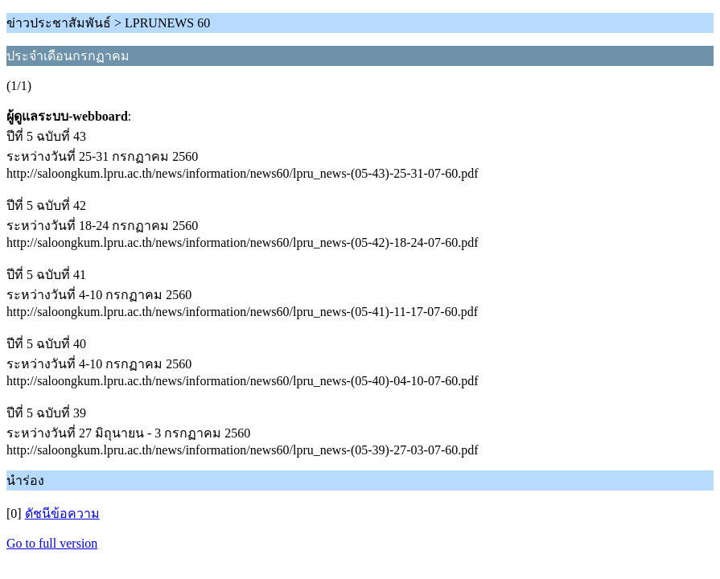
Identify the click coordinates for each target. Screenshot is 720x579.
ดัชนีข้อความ (62, 513)
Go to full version (51, 543)
